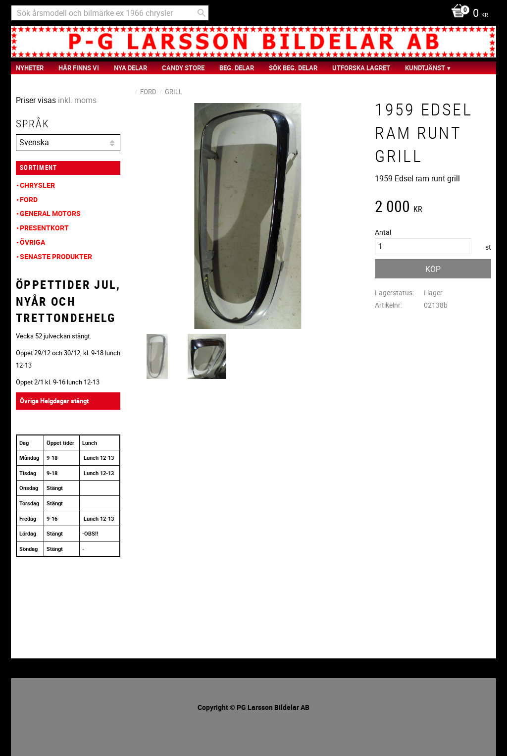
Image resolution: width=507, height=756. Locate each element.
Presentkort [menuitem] (44, 227)
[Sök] (201, 12)
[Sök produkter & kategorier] (110, 13)
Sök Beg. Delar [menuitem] (293, 67)
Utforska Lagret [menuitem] (361, 67)
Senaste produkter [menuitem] (56, 256)
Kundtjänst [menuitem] (425, 67)
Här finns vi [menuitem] (78, 67)
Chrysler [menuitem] (37, 185)
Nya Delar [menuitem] (130, 67)
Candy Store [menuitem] (183, 67)
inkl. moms (77, 100)
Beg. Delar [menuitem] (236, 67)
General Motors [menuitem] (50, 213)
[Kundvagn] (467, 14)
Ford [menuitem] (29, 199)
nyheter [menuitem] (30, 67)
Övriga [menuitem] (32, 242)
